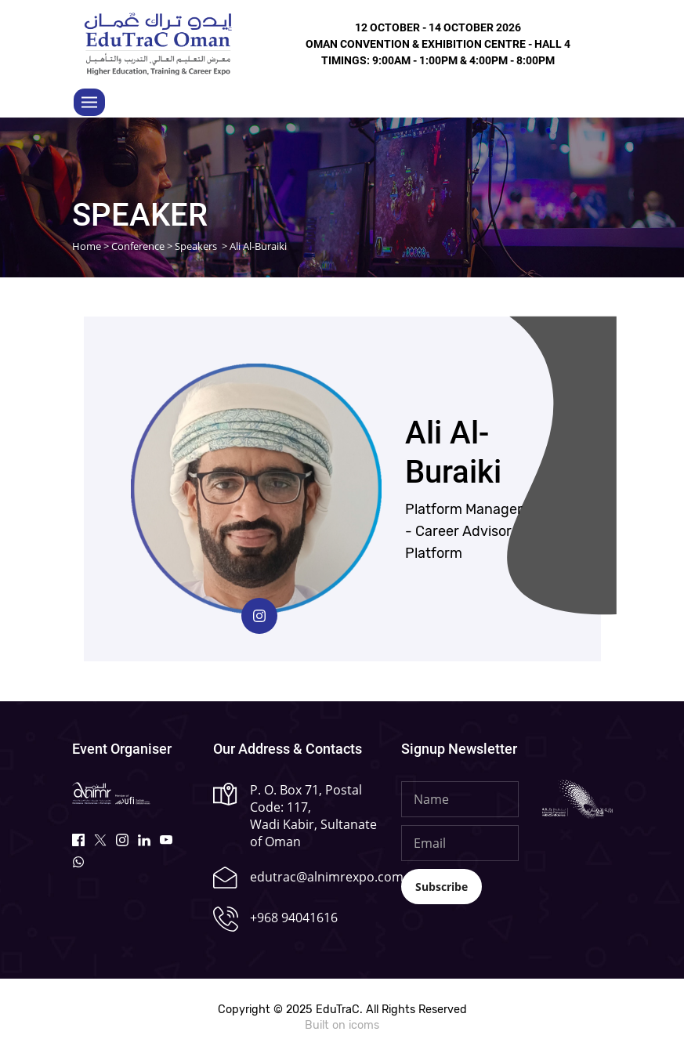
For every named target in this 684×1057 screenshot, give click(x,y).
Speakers (196, 246)
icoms (364, 1025)
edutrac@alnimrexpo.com (327, 876)
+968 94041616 (294, 917)
